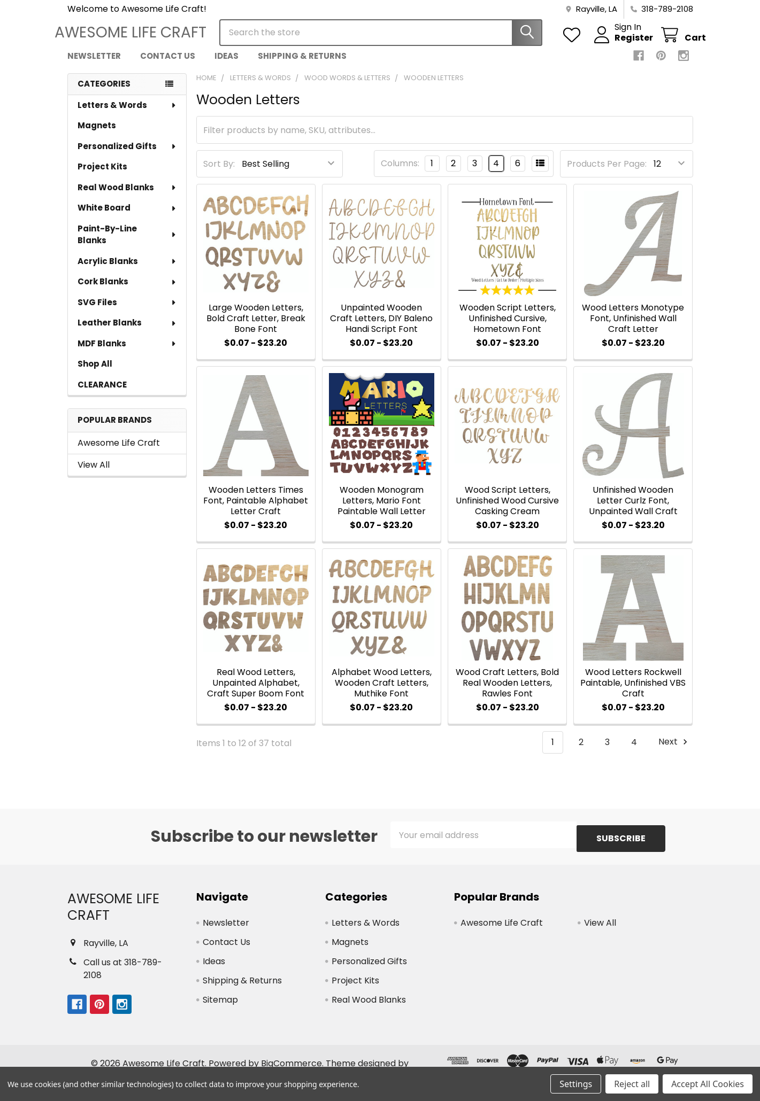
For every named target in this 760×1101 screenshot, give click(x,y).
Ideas (226, 65)
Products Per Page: (607, 173)
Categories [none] (104, 93)
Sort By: (219, 173)
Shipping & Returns (302, 65)
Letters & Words (127, 114)
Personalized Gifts (127, 155)
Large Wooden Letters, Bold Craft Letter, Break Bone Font (255, 328)
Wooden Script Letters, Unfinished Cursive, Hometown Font (507, 328)
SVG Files (127, 311)
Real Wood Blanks (127, 197)
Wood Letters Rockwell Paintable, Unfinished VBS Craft (633, 692)
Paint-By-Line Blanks (127, 244)
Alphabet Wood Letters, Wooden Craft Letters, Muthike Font (382, 692)
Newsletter (94, 65)
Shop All (95, 373)
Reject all (632, 1084)
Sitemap (220, 1005)
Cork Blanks (127, 291)
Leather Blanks (127, 332)
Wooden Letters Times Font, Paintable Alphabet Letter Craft (255, 510)
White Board (127, 217)
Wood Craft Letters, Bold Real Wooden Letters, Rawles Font (507, 692)
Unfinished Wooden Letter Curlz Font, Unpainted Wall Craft (633, 510)
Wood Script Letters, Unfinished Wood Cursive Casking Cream (507, 510)
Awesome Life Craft (119, 452)
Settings (575, 1084)
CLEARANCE (102, 394)
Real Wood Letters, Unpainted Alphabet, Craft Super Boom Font (255, 692)
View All (94, 474)
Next (674, 752)
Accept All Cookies (707, 1084)
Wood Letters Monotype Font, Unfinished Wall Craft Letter (633, 328)
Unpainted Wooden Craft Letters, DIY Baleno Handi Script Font (381, 328)
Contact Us (167, 65)
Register (621, 44)
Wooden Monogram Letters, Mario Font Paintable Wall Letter (381, 510)
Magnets (97, 135)
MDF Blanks (127, 353)
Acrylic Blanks (127, 270)
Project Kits (102, 176)
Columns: (400, 173)
